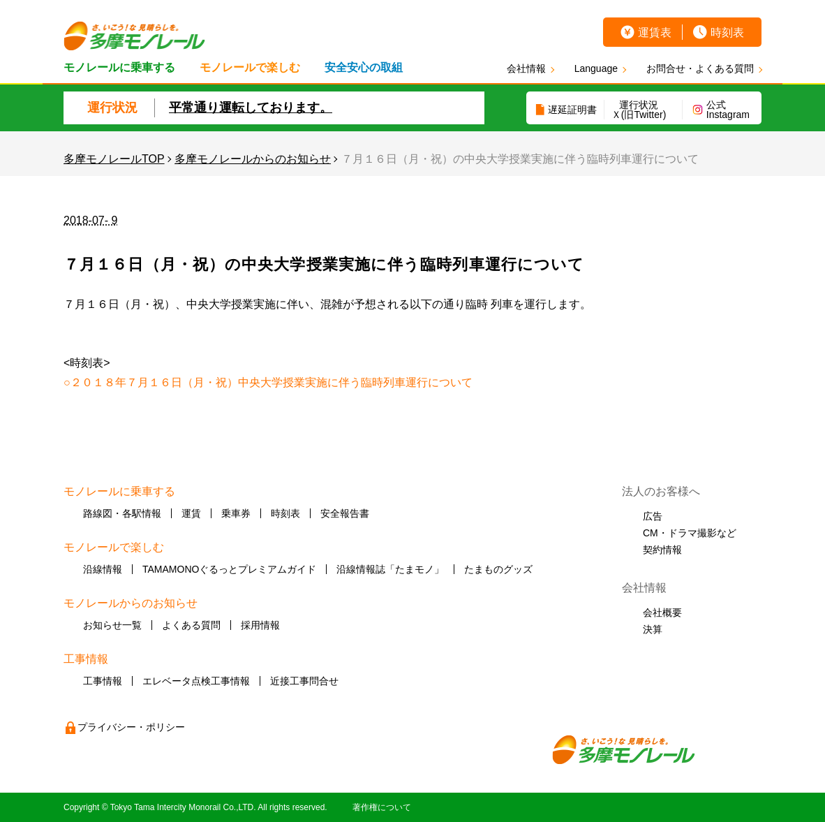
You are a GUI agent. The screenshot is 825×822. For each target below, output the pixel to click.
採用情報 (260, 625)
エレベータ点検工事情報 (196, 681)
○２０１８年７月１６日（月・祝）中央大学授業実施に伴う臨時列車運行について (268, 382)
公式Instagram (728, 109)
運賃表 (654, 32)
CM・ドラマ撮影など (689, 533)
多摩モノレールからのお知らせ (252, 159)
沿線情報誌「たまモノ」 (390, 569)
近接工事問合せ (304, 681)
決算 (652, 629)
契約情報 (662, 550)
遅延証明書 (572, 109)
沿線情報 (102, 569)
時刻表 (727, 32)
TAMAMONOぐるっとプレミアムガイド (229, 569)
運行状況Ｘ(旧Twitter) (639, 109)
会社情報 (526, 68)
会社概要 (662, 612)
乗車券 (236, 513)
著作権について (381, 807)
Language (596, 68)
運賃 (191, 513)
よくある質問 (191, 625)
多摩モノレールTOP (114, 159)
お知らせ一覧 (112, 625)
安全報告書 (344, 513)
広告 (652, 516)
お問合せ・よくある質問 (700, 68)
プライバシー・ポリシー (131, 727)
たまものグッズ (498, 569)
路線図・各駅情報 (122, 513)
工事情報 (102, 681)
